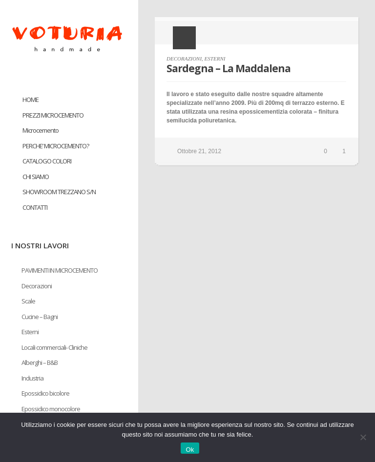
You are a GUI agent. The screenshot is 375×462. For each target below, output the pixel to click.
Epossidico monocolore (50, 408)
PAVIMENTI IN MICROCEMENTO (59, 270)
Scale (28, 301)
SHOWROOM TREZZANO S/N (59, 191)
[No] (363, 437)
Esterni (30, 331)
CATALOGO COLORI (46, 161)
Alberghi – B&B (39, 362)
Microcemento (40, 130)
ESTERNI (215, 58)
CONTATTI (34, 207)
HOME (30, 99)
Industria (32, 378)
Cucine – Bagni (39, 316)
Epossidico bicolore (45, 393)
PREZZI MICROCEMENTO (52, 115)
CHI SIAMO (35, 176)
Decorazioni (36, 285)
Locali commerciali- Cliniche (54, 347)
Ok (190, 449)
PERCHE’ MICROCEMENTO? (55, 145)
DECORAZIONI (184, 58)
